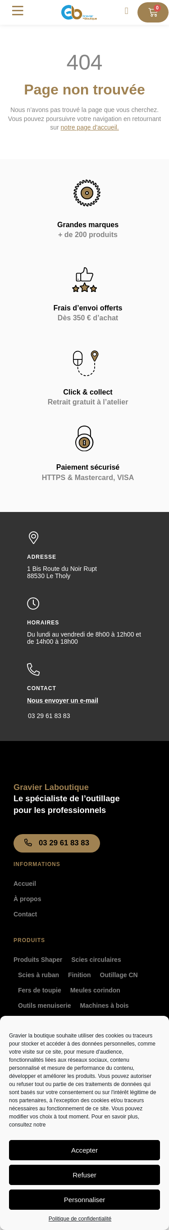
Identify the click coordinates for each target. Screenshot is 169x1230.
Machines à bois (104, 1005)
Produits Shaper (38, 959)
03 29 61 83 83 (49, 715)
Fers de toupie (39, 990)
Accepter (84, 1150)
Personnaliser (84, 1199)
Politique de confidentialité (80, 1219)
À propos (27, 898)
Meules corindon (95, 990)
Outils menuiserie (44, 1005)
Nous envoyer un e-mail (62, 700)
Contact (25, 914)
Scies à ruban (38, 975)
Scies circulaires (96, 959)
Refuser (84, 1175)
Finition (79, 975)
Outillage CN (119, 975)
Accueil (25, 883)
